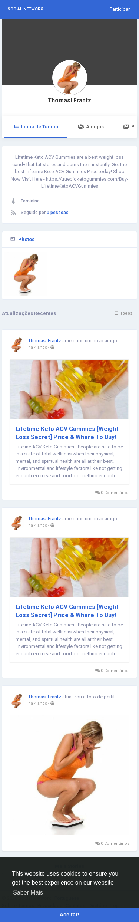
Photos (26, 239)
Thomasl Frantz (69, 100)
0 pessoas (58, 212)
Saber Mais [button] (28, 892)
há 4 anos (37, 347)
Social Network (25, 9)
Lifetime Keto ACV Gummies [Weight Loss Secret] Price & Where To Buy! (67, 433)
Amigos (90, 126)
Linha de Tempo (35, 126)
